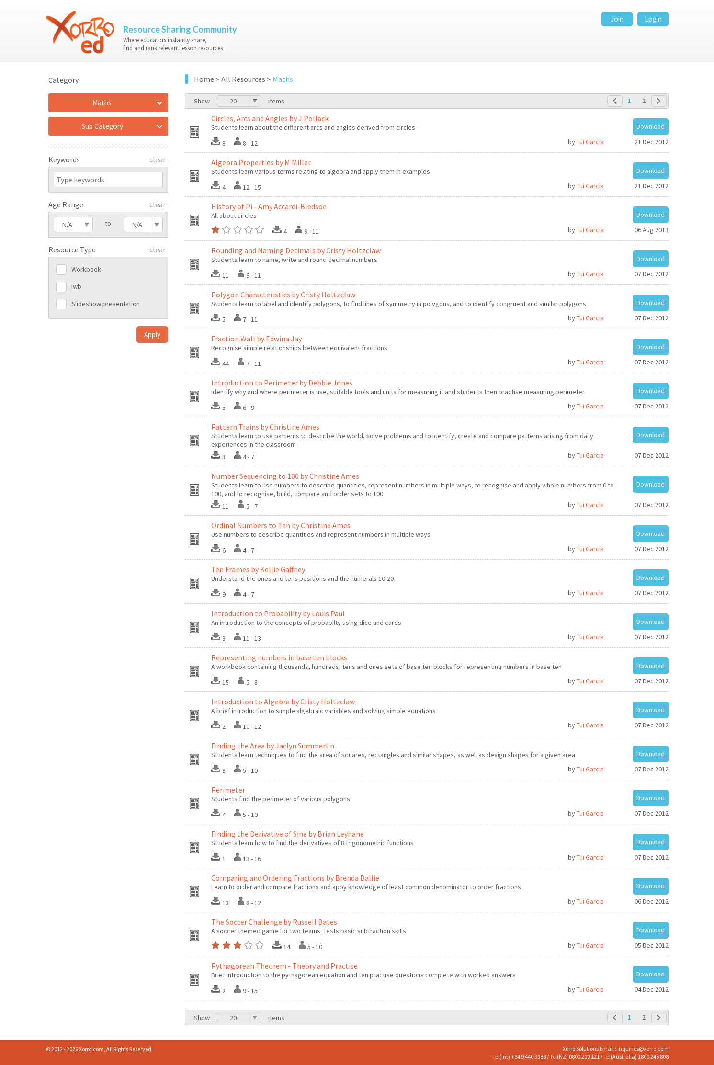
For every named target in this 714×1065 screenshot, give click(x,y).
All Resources (243, 79)
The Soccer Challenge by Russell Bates (274, 922)
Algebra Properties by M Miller (261, 162)
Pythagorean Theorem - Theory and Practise (284, 966)
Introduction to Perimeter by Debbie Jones (281, 382)
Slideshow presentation (105, 303)
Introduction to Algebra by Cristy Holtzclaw (283, 701)
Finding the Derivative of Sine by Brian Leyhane (287, 833)
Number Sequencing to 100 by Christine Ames (285, 476)
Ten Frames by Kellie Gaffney (258, 569)
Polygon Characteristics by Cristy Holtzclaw (283, 294)
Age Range (65, 204)
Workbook (86, 269)
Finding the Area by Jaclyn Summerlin (272, 745)
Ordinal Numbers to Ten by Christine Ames (281, 525)
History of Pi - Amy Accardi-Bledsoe (269, 206)
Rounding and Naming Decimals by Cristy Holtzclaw (296, 250)
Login (653, 18)
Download (650, 127)
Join (617, 18)
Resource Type (72, 249)
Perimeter (228, 789)
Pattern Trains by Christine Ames (265, 426)
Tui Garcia (590, 141)
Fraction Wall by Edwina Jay (256, 338)
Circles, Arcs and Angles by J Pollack (270, 118)
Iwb (76, 286)
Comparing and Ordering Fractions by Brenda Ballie (295, 878)
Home (204, 79)
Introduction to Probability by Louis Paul (278, 613)
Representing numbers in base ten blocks (279, 657)
